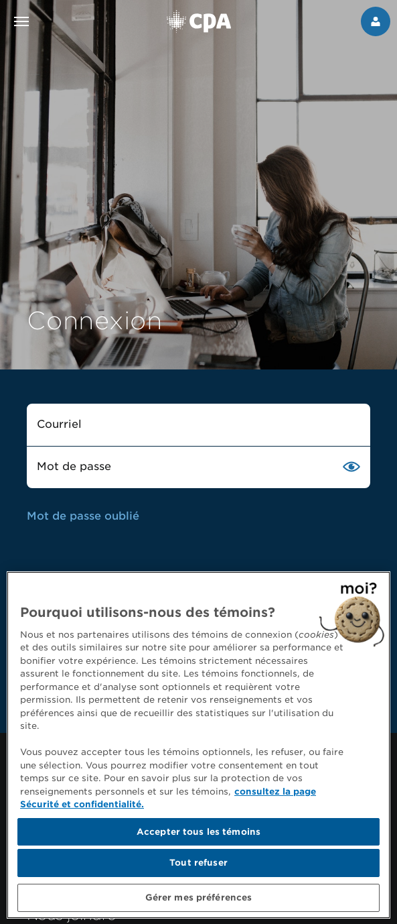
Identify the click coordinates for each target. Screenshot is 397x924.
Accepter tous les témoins (198, 835)
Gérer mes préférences (198, 902)
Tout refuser (198, 867)
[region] (198, 748)
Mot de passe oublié (83, 516)
